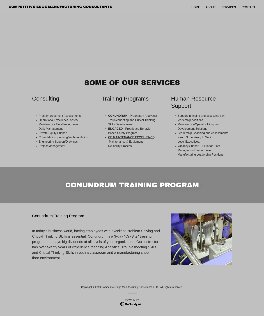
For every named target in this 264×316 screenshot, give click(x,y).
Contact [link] (248, 7)
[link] (60, 6)
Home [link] (195, 7)
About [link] (211, 7)
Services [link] (228, 7)
